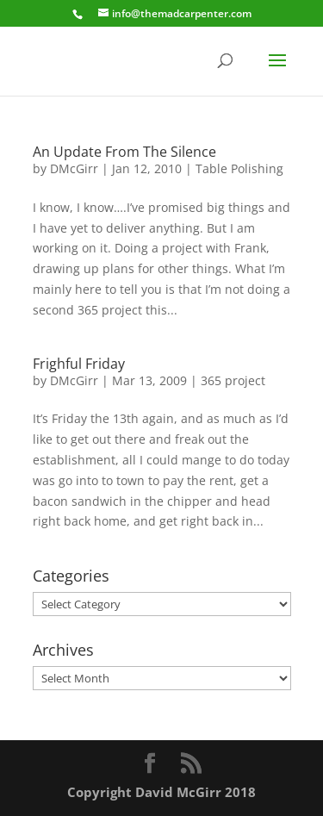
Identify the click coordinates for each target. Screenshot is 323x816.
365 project (233, 380)
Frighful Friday (79, 363)
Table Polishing (239, 168)
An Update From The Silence (124, 151)
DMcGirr (74, 168)
